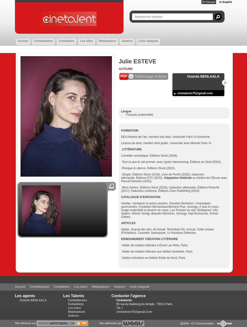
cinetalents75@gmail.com (195, 93)
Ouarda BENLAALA (33, 300)
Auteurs (127, 41)
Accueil (23, 41)
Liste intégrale (148, 41)
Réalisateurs (107, 41)
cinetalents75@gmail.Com (134, 312)
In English (225, 1)
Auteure (126, 69)
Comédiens (66, 41)
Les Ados (86, 41)
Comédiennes (43, 41)
